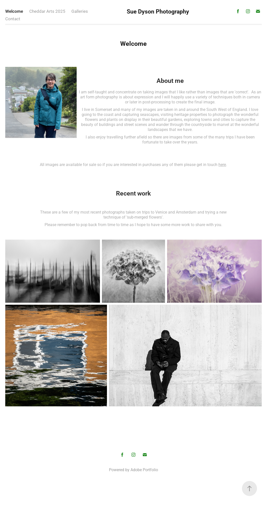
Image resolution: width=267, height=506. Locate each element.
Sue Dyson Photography (158, 11)
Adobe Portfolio (144, 469)
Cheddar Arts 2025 (47, 11)
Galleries (79, 11)
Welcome (14, 11)
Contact (12, 19)
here (222, 164)
